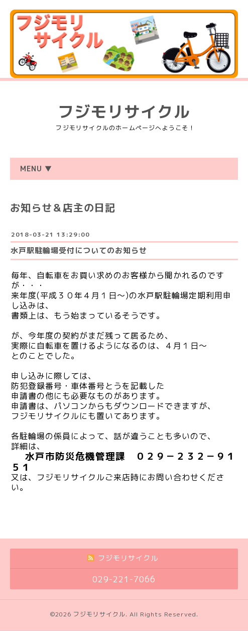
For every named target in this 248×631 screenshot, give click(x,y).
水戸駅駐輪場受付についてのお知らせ (79, 250)
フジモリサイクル (124, 111)
